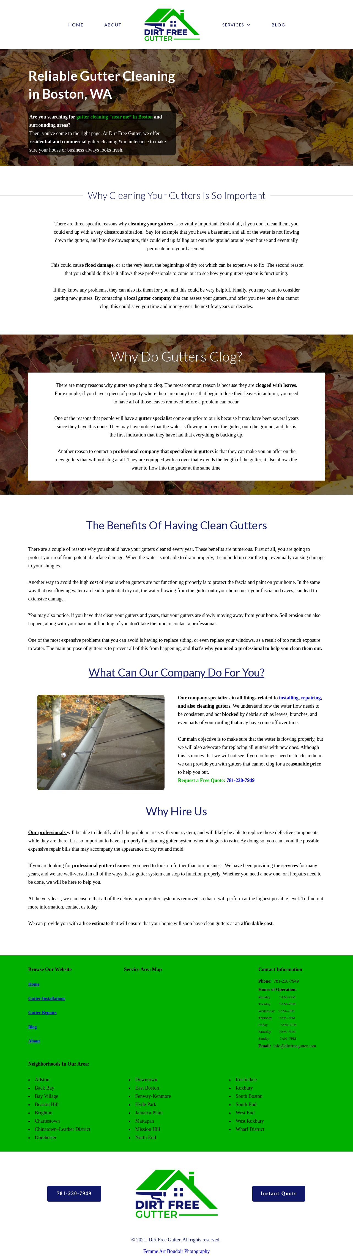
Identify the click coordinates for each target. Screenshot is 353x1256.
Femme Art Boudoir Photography (176, 1251)
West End (245, 1112)
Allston (42, 1079)
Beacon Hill (47, 1104)
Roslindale (246, 1079)
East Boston (147, 1088)
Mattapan (144, 1121)
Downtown (146, 1079)
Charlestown (47, 1121)
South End (246, 1104)
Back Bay (44, 1088)
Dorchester (46, 1137)
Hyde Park (145, 1104)
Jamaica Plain (149, 1112)
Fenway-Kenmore (153, 1096)
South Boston (249, 1096)
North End (145, 1137)
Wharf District (250, 1129)
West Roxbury (250, 1121)
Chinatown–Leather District (62, 1129)
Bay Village (46, 1096)
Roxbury (244, 1088)
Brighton (44, 1112)
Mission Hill (147, 1129)
